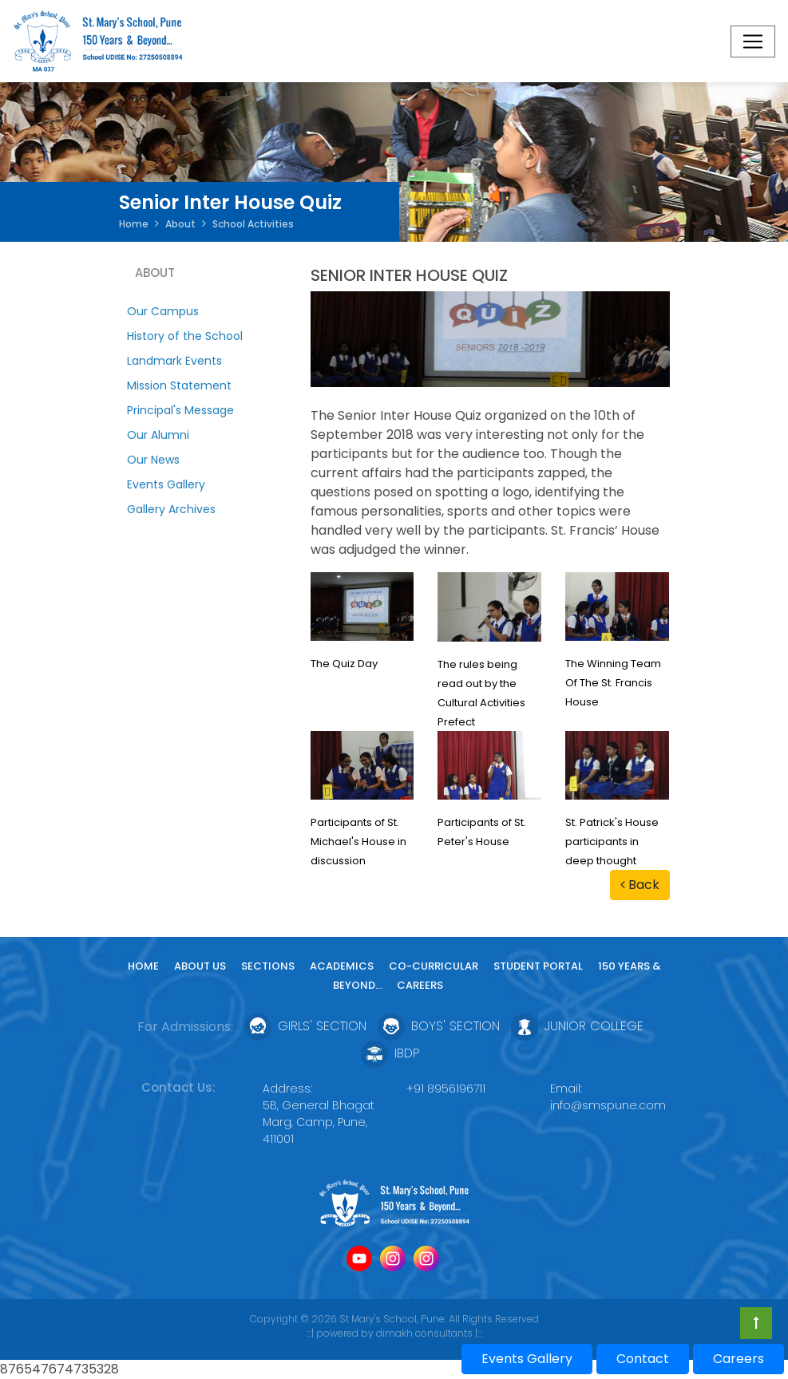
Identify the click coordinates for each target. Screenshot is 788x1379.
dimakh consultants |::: (429, 1333)
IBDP (390, 1054)
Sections (268, 966)
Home (133, 224)
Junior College (577, 1026)
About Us (200, 966)
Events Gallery (166, 484)
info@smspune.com (608, 1105)
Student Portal (538, 966)
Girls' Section (305, 1026)
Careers (420, 985)
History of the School (185, 336)
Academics (342, 966)
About (180, 224)
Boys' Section (439, 1026)
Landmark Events (174, 361)
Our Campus (163, 311)
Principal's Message (180, 410)
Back (639, 884)
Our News (153, 460)
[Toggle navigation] (753, 41)
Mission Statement (179, 385)
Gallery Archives (171, 509)
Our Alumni (158, 435)
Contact (642, 1358)
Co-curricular (433, 966)
